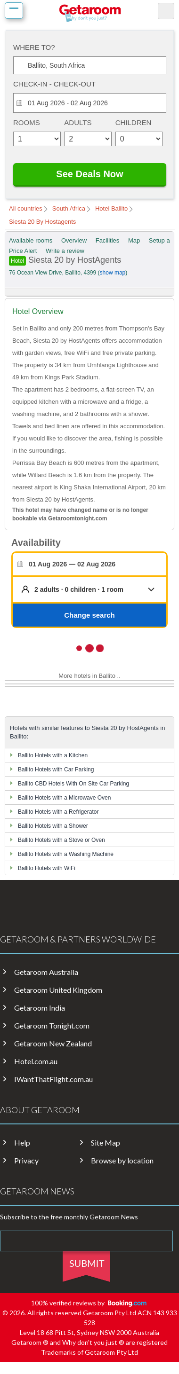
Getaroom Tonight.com (52, 1025)
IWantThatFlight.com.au (53, 1079)
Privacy (26, 1160)
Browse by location (122, 1160)
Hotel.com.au (35, 1061)
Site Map (105, 1142)
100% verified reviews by (89, 1303)
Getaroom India (39, 1008)
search (166, 11)
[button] (96, 589)
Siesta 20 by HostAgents (67, 260)
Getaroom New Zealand (53, 1043)
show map (113, 272)
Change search (89, 615)
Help (22, 1142)
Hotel (17, 261)
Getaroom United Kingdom (58, 990)
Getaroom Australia (46, 972)
